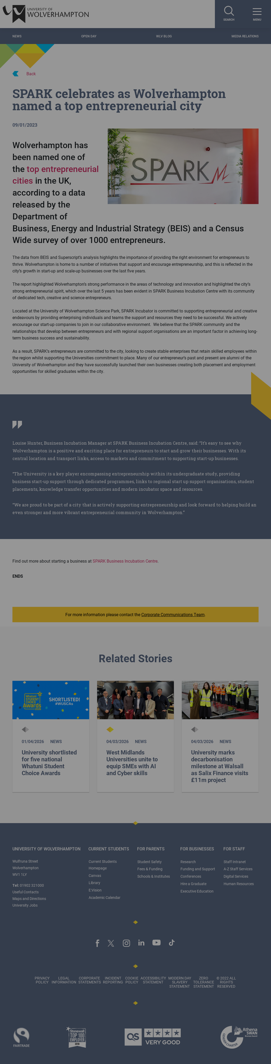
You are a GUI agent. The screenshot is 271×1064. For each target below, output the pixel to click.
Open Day (88, 36)
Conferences (190, 876)
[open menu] (257, 14)
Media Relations (245, 36)
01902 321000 (32, 885)
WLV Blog (164, 36)
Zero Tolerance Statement (203, 982)
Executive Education (197, 891)
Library (94, 882)
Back (24, 73)
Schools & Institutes (153, 876)
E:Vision (95, 890)
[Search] (229, 14)
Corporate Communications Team (173, 614)
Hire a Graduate (193, 883)
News (16, 36)
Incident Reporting (113, 979)
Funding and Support (197, 868)
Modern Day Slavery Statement (179, 982)
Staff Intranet (235, 861)
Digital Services (236, 876)
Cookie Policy (131, 979)
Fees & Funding (149, 868)
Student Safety (149, 861)
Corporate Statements (89, 979)
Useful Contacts (25, 891)
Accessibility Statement (153, 979)
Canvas (95, 875)
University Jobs (25, 905)
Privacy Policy (42, 979)
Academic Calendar (104, 897)
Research (188, 861)
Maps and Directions (29, 898)
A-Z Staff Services (238, 868)
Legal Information (64, 979)
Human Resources (239, 883)
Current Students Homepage (103, 865)
